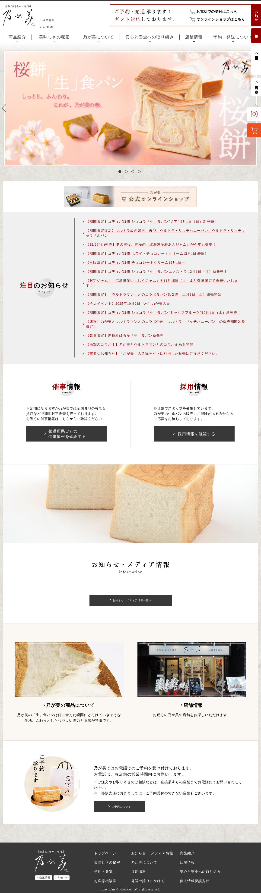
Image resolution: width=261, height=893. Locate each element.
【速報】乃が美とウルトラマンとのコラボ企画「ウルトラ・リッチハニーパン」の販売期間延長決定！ (165, 324)
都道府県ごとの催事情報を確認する (67, 434)
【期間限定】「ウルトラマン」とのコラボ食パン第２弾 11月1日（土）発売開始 (153, 294)
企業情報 (48, 20)
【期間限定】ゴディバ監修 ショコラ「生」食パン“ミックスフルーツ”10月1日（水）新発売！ (163, 312)
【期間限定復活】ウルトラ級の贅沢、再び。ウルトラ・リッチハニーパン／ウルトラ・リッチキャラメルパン (165, 233)
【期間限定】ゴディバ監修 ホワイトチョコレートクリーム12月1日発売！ (147, 253)
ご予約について (121, 806)
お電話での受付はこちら (216, 11)
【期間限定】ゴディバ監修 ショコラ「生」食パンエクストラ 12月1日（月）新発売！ (156, 271)
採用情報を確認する (196, 434)
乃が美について (98, 37)
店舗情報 (194, 37)
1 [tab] (120, 172)
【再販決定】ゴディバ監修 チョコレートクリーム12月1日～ (135, 262)
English (48, 26)
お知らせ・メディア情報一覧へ (132, 600)
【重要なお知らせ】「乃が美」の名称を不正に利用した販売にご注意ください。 (152, 353)
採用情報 (138, 872)
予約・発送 (103, 872)
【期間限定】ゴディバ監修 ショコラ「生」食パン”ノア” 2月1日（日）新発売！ (152, 221)
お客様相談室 (256, 51)
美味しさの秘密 (54, 37)
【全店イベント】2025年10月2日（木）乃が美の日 (128, 303)
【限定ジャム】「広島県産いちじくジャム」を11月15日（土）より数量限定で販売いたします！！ (162, 283)
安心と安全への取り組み (149, 37)
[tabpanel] (130, 108)
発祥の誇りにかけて (148, 881)
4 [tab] (140, 172)
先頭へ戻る (256, 88)
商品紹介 (17, 37)
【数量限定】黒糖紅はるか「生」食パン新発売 (125, 335)
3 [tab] (133, 172)
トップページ (105, 853)
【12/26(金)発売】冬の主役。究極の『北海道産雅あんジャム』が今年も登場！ (151, 244)
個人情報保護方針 (195, 881)
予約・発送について (233, 37)
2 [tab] (127, 172)
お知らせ (256, 14)
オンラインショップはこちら (221, 19)
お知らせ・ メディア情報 (152, 853)
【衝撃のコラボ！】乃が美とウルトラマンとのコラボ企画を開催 (139, 344)
